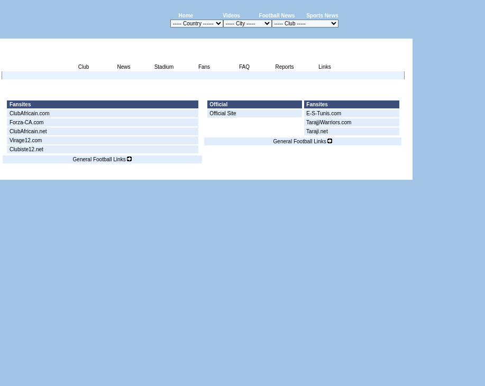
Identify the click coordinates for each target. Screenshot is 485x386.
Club (83, 67)
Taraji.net (317, 131)
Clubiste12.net (26, 149)
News (123, 67)
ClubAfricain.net (28, 131)
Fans (204, 67)
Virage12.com (26, 140)
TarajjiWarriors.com (328, 122)
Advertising (286, 174)
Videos (231, 16)
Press (313, 174)
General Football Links (102, 159)
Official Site (222, 113)
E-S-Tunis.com (323, 113)
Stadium (164, 67)
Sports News (322, 16)
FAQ (244, 67)
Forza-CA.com (26, 122)
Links (324, 67)
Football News (277, 16)
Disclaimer (339, 174)
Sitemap (369, 174)
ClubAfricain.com (30, 113)
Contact (395, 174)
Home (186, 16)
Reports (284, 67)
